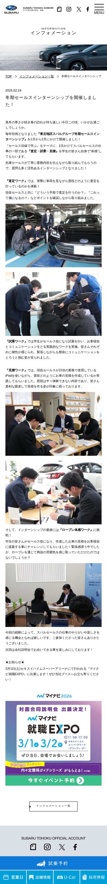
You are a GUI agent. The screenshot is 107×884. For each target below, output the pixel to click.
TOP (8, 76)
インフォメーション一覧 (36, 76)
